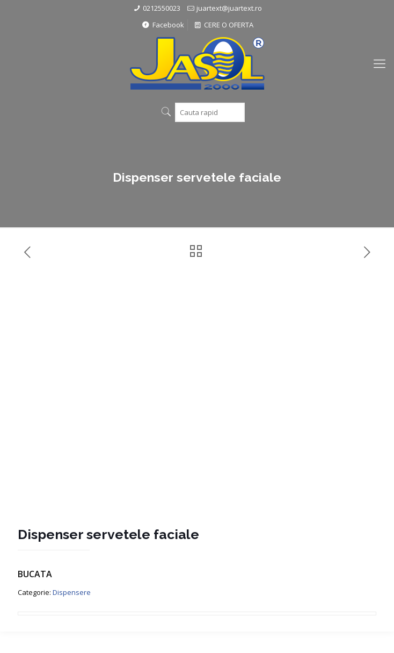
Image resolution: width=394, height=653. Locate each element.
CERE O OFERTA (223, 25)
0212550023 (161, 8)
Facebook (162, 25)
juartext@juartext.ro (229, 8)
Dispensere (72, 592)
